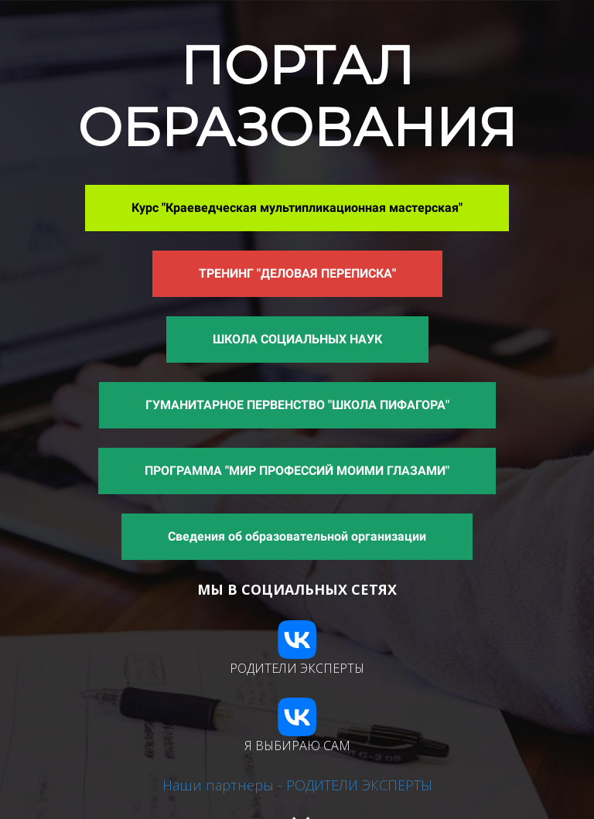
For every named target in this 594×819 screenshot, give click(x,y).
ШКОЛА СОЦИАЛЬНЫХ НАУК (297, 339)
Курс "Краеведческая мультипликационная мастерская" (297, 207)
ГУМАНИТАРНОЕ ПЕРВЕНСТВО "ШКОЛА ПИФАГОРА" (297, 405)
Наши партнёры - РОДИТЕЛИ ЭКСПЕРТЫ (297, 785)
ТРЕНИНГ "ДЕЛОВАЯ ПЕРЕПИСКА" (297, 273)
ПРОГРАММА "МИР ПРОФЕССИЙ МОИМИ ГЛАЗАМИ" (297, 470)
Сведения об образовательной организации (297, 536)
